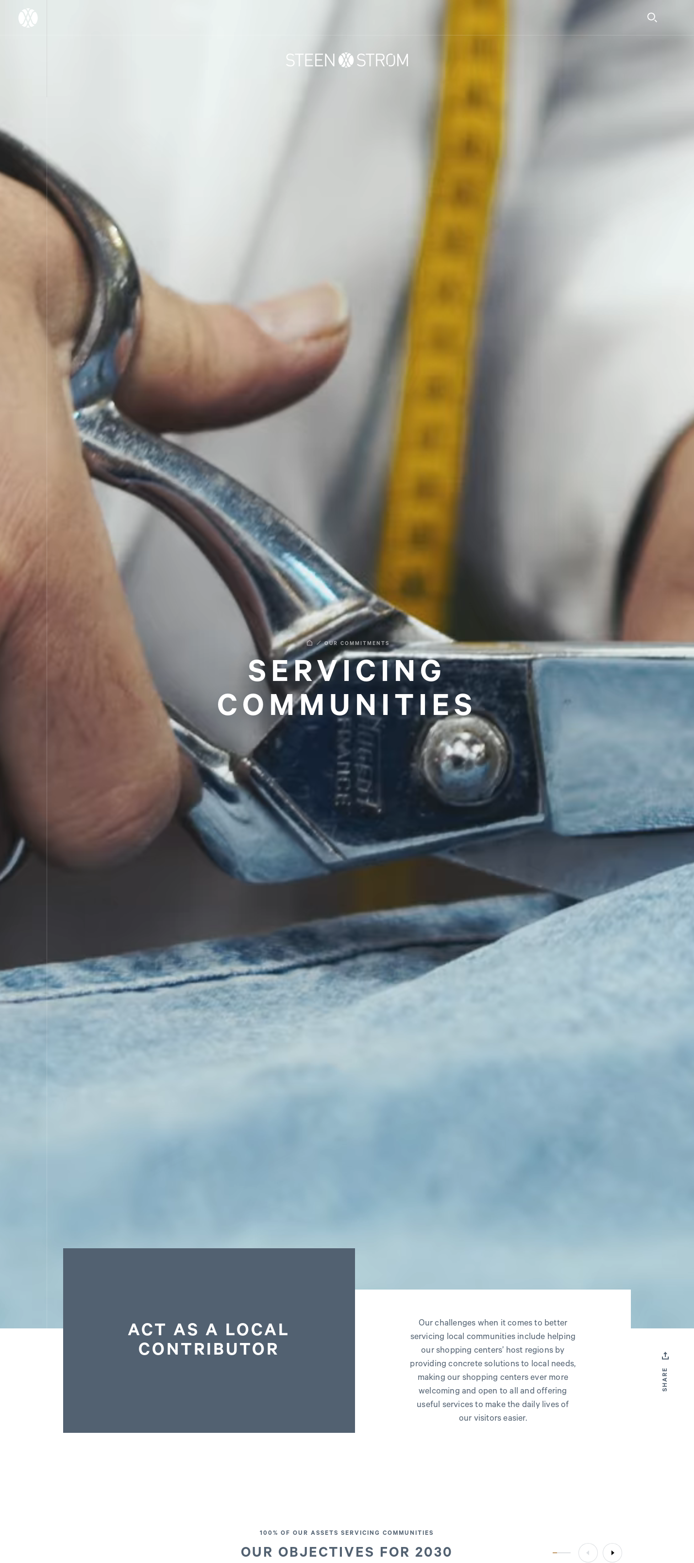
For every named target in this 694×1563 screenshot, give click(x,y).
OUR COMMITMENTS (356, 643)
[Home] (347, 60)
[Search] (652, 17)
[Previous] (588, 1553)
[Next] (612, 1553)
